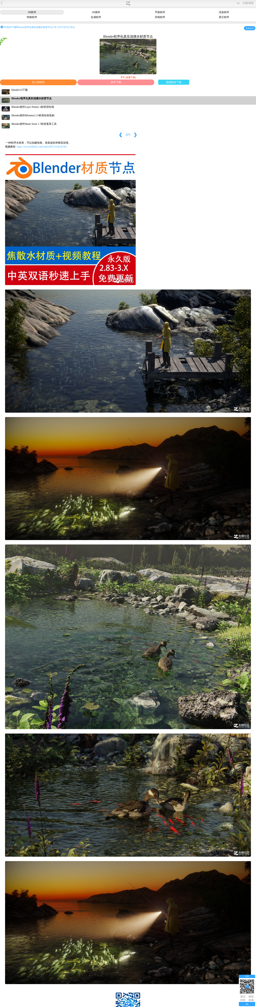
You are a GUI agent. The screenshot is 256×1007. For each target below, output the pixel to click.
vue (234, 43)
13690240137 (57, 942)
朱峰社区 (13, 3)
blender (236, 67)
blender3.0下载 (159, 83)
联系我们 (135, 992)
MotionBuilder (240, 38)
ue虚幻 (236, 28)
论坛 (92, 3)
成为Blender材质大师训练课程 (174, 54)
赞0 (178, 946)
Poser (235, 53)
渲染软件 (115, 13)
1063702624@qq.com (61, 960)
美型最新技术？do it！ (122, 54)
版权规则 (143, 801)
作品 (44, 3)
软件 (70, 3)
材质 (77, 3)
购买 (99, 3)
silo (234, 23)
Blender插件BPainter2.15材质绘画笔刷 (172, 109)
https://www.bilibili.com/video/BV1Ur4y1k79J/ (88, 140)
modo (235, 48)
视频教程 (33, 3)
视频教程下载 (118, 129)
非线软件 (173, 13)
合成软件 (154, 13)
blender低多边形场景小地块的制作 (143, 846)
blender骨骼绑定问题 (143, 878)
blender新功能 (181, 846)
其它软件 (193, 13)
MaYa (236, 13)
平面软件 (95, 13)
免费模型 (53, 3)
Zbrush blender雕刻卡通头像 (106, 878)
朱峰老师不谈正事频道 (68, 846)
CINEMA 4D (239, 58)
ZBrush (236, 18)
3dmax (236, 9)
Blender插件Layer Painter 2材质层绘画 (172, 100)
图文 (85, 3)
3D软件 (59, 13)
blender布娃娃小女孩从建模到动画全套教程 (75, 54)
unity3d (236, 33)
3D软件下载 (65, 64)
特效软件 (134, 13)
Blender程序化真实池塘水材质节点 (171, 92)
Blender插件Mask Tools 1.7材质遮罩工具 (173, 117)
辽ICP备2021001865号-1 (145, 996)
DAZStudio (239, 62)
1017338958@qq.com (61, 976)
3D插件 (76, 13)
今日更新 (107, 992)
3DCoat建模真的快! (106, 846)
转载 (63, 3)
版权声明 (149, 992)
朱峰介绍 (121, 992)
